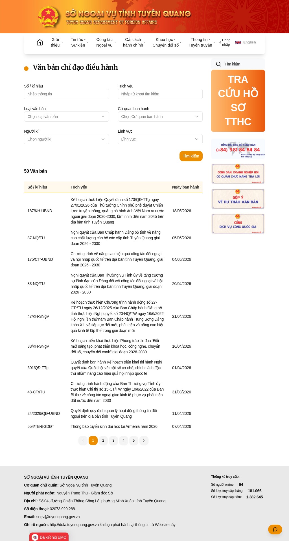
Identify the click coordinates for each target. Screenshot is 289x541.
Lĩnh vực (125, 131)
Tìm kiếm (191, 156)
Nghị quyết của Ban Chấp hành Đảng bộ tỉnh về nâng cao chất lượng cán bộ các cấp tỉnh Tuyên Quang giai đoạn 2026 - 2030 (116, 238)
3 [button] (113, 441)
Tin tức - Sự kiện (80, 42)
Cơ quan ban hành (133, 108)
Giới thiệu (57, 42)
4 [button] (123, 441)
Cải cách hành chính (134, 42)
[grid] (113, 306)
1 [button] (93, 441)
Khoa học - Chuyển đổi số (167, 42)
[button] (143, 440)
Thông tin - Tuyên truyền (202, 42)
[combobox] (66, 116)
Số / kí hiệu (33, 86)
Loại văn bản (34, 108)
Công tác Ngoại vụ (106, 42)
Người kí (31, 131)
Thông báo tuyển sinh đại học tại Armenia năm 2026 (114, 426)
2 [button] (103, 441)
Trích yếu (125, 86)
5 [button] (133, 441)
